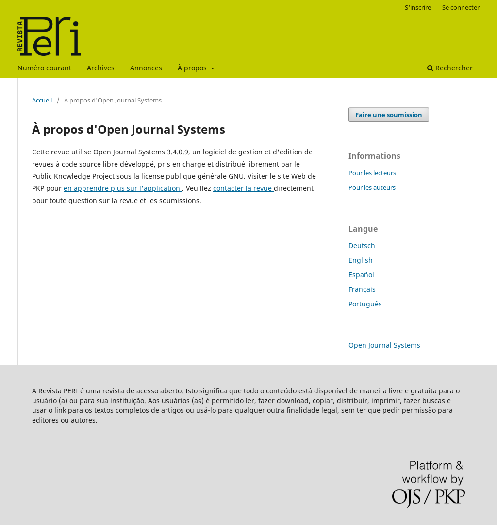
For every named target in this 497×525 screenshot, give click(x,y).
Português (365, 303)
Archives (101, 67)
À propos (193, 67)
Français (362, 289)
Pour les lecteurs (372, 173)
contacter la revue (243, 188)
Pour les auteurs (372, 187)
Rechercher (450, 67)
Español (361, 274)
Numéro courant (44, 67)
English (360, 260)
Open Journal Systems (384, 345)
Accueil (42, 100)
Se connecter (461, 7)
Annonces (146, 67)
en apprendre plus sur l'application (123, 188)
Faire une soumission (388, 114)
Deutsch (361, 245)
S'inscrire (418, 7)
